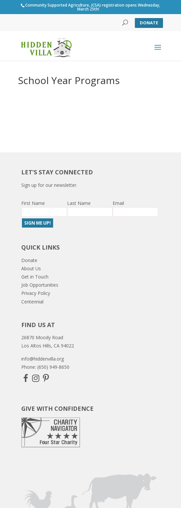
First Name (33, 203)
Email (118, 203)
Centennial (32, 301)
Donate (149, 23)
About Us (31, 268)
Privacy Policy (35, 293)
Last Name (79, 203)
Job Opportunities (39, 285)
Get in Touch (34, 277)
